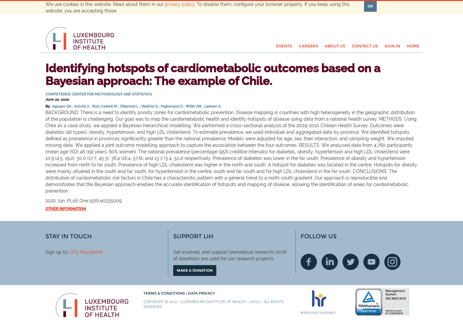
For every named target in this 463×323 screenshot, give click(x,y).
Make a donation (195, 270)
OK (370, 6)
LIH (72, 252)
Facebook (309, 262)
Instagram (392, 262)
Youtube (371, 262)
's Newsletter (89, 252)
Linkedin (330, 262)
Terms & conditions (164, 293)
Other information (65, 209)
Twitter (350, 262)
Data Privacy (201, 293)
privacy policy (179, 4)
